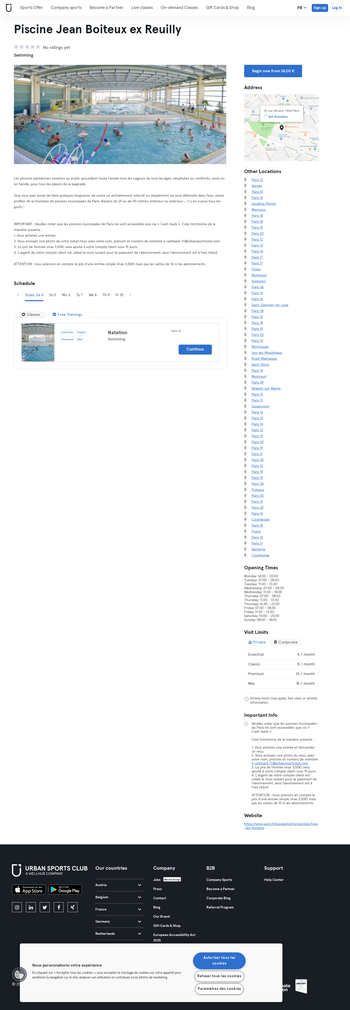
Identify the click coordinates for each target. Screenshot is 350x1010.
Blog (251, 8)
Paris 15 (257, 198)
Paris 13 (257, 180)
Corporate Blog (218, 898)
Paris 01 (257, 192)
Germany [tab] (118, 922)
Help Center (274, 880)
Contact (159, 898)
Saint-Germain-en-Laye (270, 305)
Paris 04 (258, 484)
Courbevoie (261, 519)
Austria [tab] (118, 885)
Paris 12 (257, 239)
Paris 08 (258, 311)
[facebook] (59, 907)
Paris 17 (257, 257)
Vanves (257, 186)
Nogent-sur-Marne (266, 388)
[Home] (7, 8)
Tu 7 (79, 295)
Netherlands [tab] (118, 934)
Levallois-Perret (264, 204)
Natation (117, 332)
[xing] (73, 907)
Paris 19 (257, 370)
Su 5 (52, 295)
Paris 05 (258, 460)
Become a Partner (106, 8)
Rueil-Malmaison (264, 359)
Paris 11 (257, 454)
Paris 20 (258, 233)
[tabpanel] (281, 669)
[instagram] (17, 907)
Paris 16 (257, 299)
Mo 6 (66, 295)
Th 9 (106, 295)
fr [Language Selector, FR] (301, 7)
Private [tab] (257, 642)
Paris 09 (258, 382)
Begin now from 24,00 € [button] (273, 71)
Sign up (320, 8)
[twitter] (45, 907)
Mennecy (259, 210)
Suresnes (259, 281)
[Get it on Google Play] (65, 890)
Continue (195, 349)
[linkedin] (31, 907)
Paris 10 (257, 245)
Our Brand (161, 916)
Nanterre (258, 549)
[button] (19, 974)
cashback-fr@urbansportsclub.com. (281, 763)
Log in (337, 8)
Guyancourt (261, 406)
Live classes (142, 8)
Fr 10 (119, 295)
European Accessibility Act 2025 (174, 937)
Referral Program (220, 907)
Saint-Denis (260, 364)
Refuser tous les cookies (219, 976)
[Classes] (31, 314)
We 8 (93, 295)
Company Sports (219, 880)
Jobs (156, 880)
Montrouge (260, 347)
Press (157, 889)
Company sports (66, 8)
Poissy (256, 269)
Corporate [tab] (285, 642)
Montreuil (259, 275)
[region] (151, 972)
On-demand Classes (179, 8)
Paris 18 (257, 215)
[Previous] (18, 295)
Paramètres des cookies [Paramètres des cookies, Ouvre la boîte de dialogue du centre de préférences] (219, 989)
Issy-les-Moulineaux (267, 353)
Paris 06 (258, 287)
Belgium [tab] (118, 897)
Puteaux (258, 490)
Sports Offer (31, 8)
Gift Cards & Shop (222, 8)
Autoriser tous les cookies (219, 960)
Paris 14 (257, 251)
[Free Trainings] (67, 314)
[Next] (130, 295)
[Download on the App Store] (28, 890)
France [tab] (118, 909)
